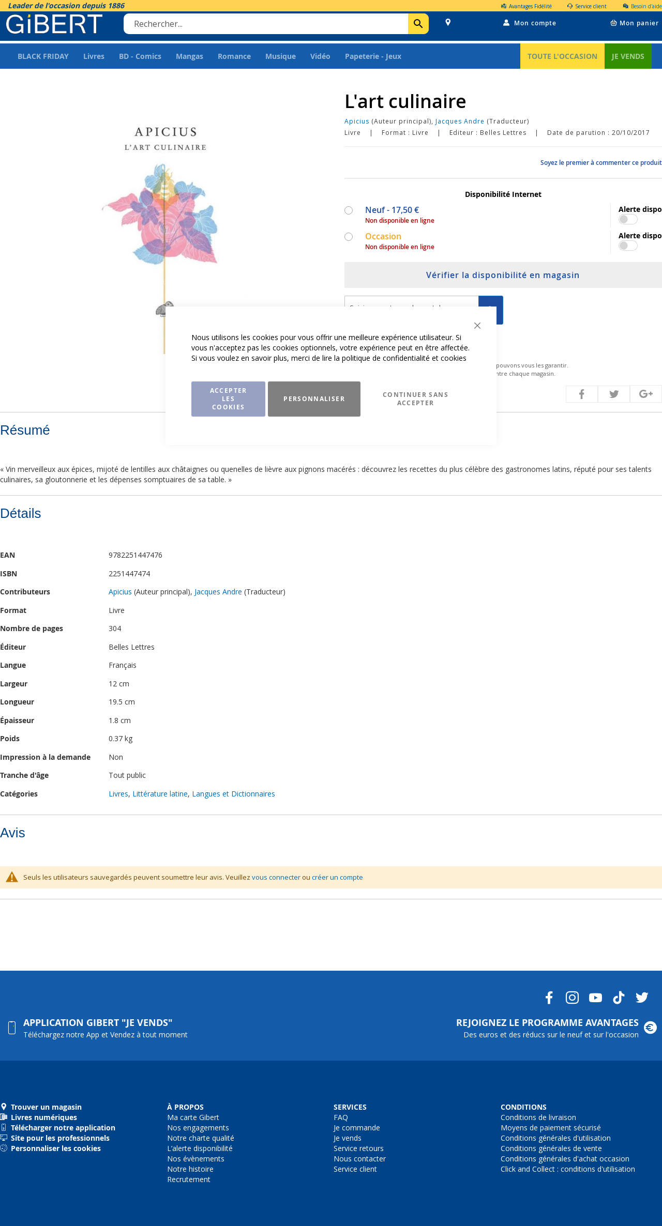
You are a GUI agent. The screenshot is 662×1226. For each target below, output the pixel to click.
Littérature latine (160, 798)
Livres (118, 798)
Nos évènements (195, 1158)
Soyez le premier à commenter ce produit (601, 167)
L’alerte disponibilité (200, 1148)
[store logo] (56, 27)
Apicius (356, 125)
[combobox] (277, 27)
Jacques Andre (460, 125)
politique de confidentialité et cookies (404, 358)
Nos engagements (198, 1127)
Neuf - (391, 214)
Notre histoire (190, 1169)
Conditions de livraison (538, 1117)
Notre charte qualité (200, 1138)
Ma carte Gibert (193, 1117)
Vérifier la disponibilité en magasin (503, 279)
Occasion (382, 241)
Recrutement (188, 1179)
